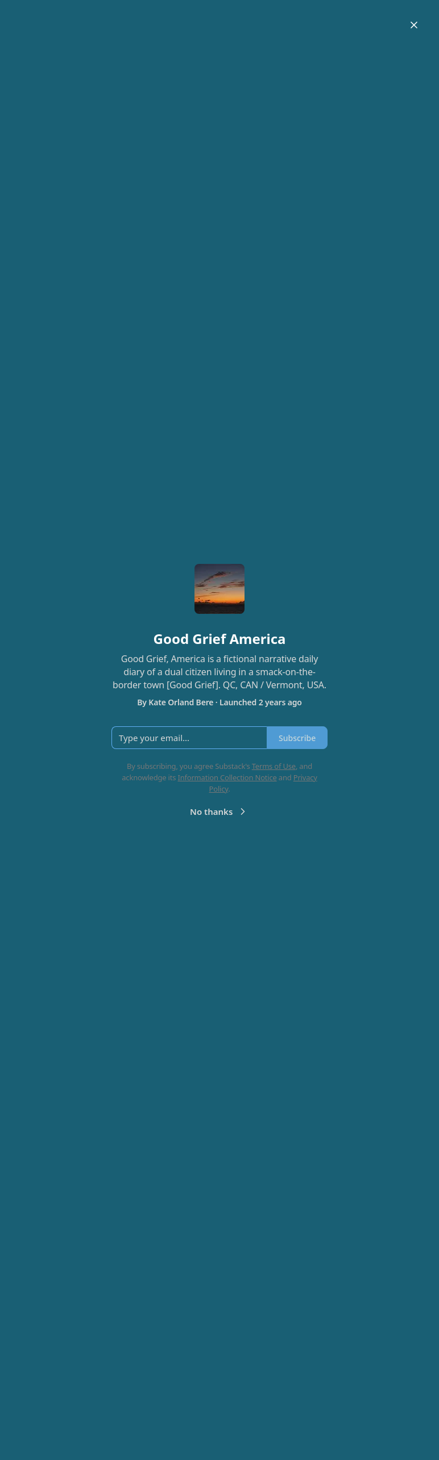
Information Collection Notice (226, 777)
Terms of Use (274, 766)
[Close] (414, 25)
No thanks (219, 811)
